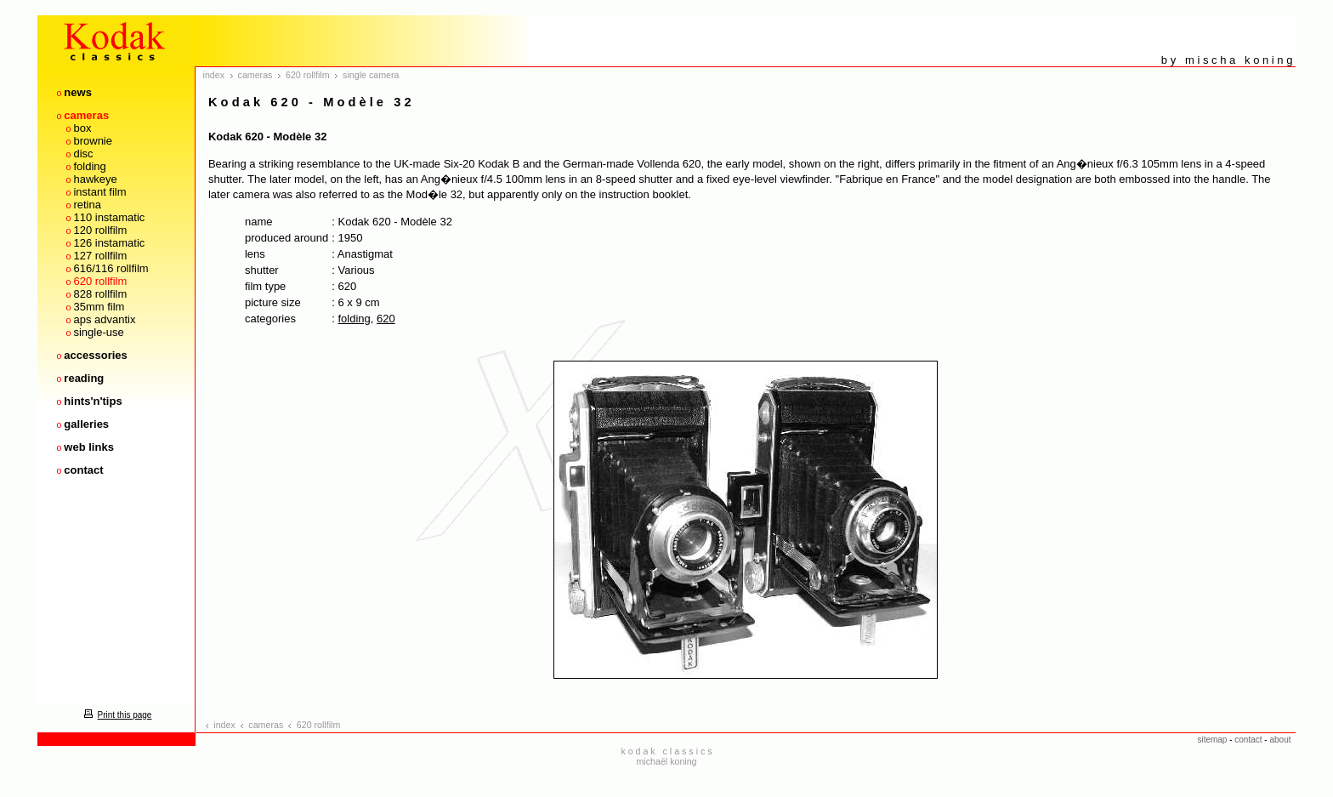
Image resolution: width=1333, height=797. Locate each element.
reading (84, 378)
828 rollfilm (100, 293)
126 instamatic (109, 242)
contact (83, 470)
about (1279, 739)
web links (89, 447)
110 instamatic (109, 217)
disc (83, 153)
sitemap (1212, 739)
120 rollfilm (100, 230)
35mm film (98, 306)
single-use (98, 332)
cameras (86, 115)
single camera (371, 75)
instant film (99, 191)
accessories (95, 355)
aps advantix (104, 319)
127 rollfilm (100, 255)
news (78, 92)
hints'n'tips (93, 401)
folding (89, 166)
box (82, 128)
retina (87, 204)
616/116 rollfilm (110, 268)
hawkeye (94, 179)
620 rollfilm (100, 281)
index (213, 75)
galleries (86, 424)
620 (386, 318)
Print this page (115, 715)
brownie (92, 140)
